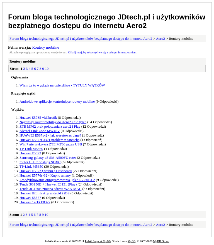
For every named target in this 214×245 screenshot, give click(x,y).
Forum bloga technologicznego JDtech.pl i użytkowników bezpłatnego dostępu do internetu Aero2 (106, 21)
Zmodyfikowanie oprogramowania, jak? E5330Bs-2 (57, 180)
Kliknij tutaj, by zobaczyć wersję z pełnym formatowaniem (102, 52)
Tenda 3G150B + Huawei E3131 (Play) (48, 184)
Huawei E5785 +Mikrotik (38, 117)
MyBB (131, 241)
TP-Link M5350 (31, 166)
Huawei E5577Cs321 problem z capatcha (49, 140)
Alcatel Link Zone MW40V (40, 131)
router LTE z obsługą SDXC (40, 162)
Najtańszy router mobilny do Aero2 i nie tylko (53, 122)
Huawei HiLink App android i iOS (44, 193)
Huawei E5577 (30, 197)
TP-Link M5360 (31, 149)
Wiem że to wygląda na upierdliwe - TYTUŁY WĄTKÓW (62, 85)
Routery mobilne (45, 47)
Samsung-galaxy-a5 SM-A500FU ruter (48, 157)
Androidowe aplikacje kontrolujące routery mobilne (57, 101)
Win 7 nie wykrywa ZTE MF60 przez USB (51, 144)
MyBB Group (161, 241)
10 (46, 68)
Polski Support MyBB (98, 241)
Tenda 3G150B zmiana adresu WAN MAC (50, 189)
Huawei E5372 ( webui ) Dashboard (46, 171)
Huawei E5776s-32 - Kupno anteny (45, 175)
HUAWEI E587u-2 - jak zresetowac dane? (50, 135)
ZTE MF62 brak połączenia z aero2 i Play (50, 126)
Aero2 (160, 38)
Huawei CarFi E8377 (35, 202)
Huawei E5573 (30, 153)
